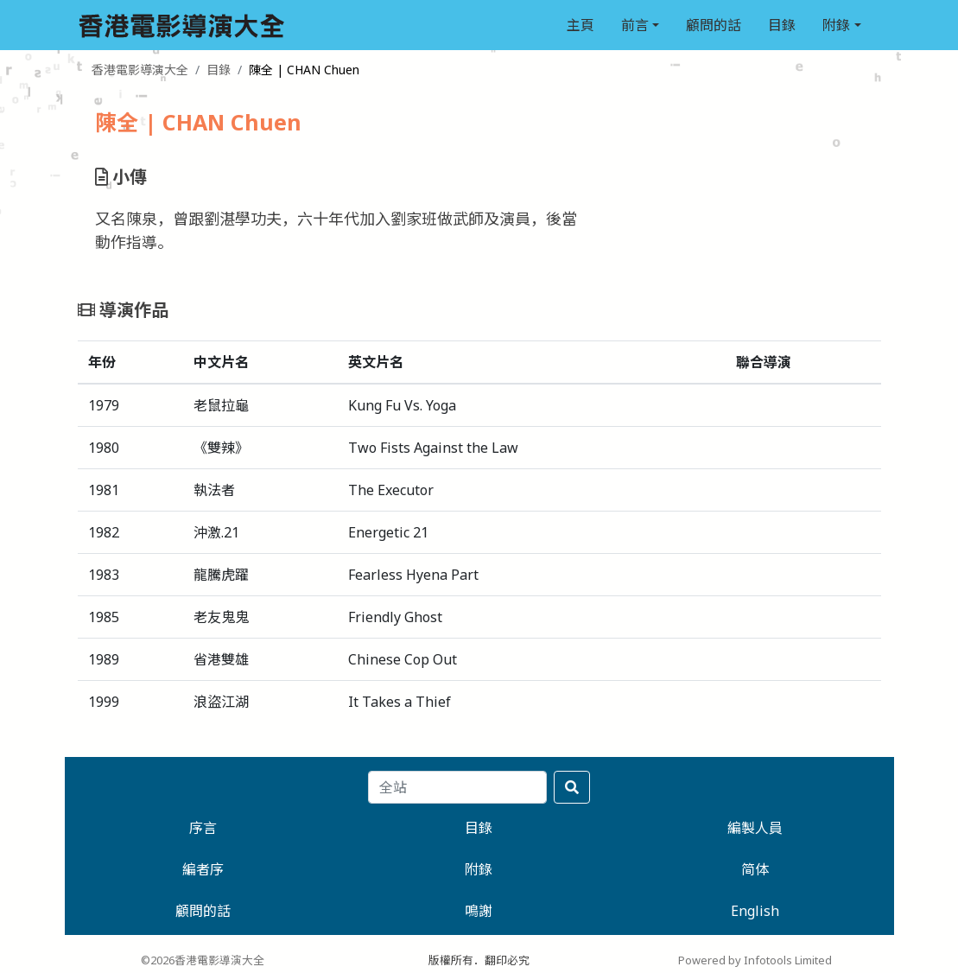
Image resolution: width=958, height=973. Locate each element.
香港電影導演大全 (140, 69)
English (755, 910)
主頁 (580, 25)
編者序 (203, 869)
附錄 (836, 25)
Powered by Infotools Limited (755, 960)
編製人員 (755, 827)
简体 (755, 869)
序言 (203, 827)
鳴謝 (478, 910)
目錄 (782, 25)
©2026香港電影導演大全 (202, 960)
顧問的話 (713, 25)
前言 (635, 25)
